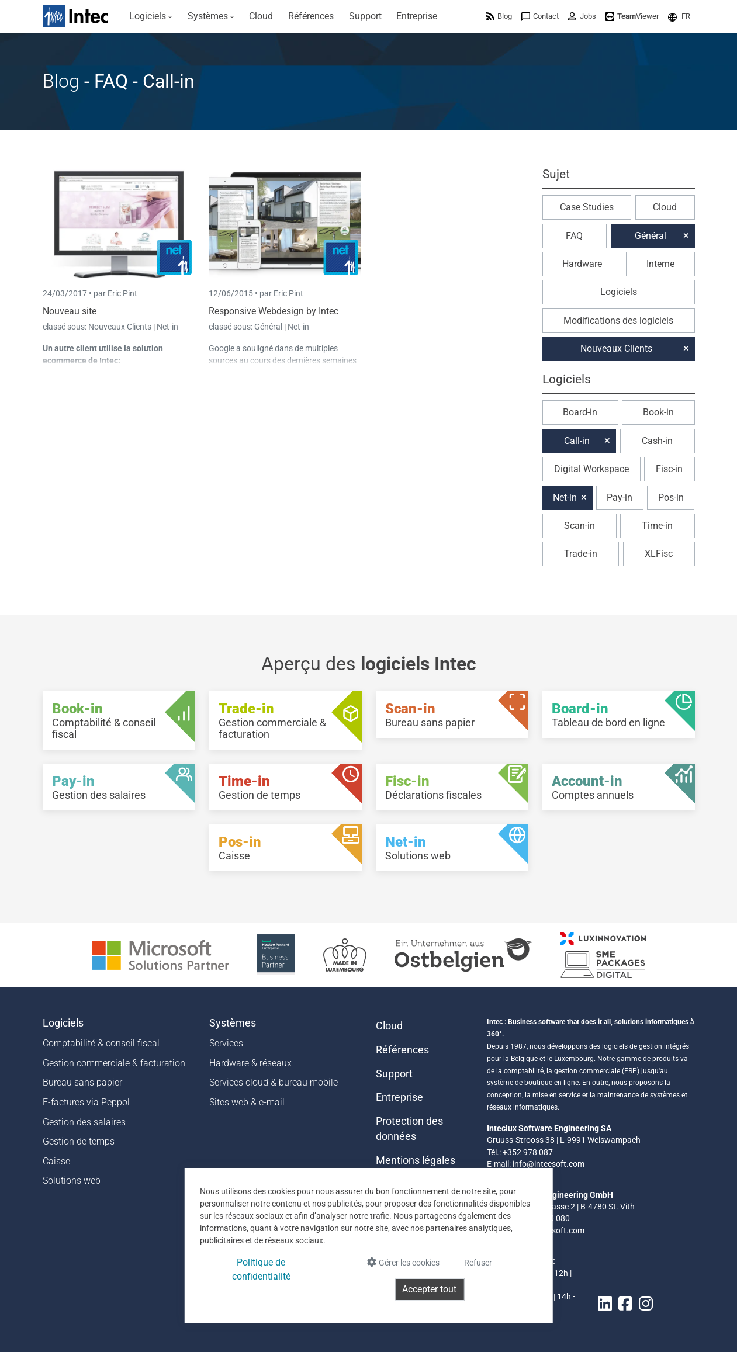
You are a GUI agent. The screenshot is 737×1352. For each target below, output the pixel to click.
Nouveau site (69, 311)
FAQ (574, 235)
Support (394, 1074)
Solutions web (72, 1180)
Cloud (665, 207)
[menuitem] (151, 16)
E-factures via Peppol (86, 1102)
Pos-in (671, 497)
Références (402, 1050)
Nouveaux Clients (120, 326)
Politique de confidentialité (261, 1269)
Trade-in (580, 553)
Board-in (580, 412)
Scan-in (579, 525)
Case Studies (587, 207)
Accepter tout (429, 1289)
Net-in (167, 326)
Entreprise (399, 1097)
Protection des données (409, 1128)
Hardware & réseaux (250, 1063)
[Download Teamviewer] (632, 16)
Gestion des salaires (84, 1122)
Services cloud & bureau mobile (273, 1082)
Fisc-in (669, 468)
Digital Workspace (591, 468)
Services (226, 1043)
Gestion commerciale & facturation (114, 1063)
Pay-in (619, 497)
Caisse (56, 1161)
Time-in (657, 525)
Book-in (658, 412)
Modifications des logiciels (618, 320)
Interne (660, 263)
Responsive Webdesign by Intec (273, 311)
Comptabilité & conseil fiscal (101, 1043)
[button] (679, 16)
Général (269, 326)
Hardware (582, 263)
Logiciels (618, 291)
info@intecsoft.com (548, 1164)
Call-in (577, 440)
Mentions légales (415, 1160)
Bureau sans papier (82, 1082)
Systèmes (232, 1023)
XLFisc (659, 553)
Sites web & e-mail (247, 1102)
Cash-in (657, 440)
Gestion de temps (79, 1141)
